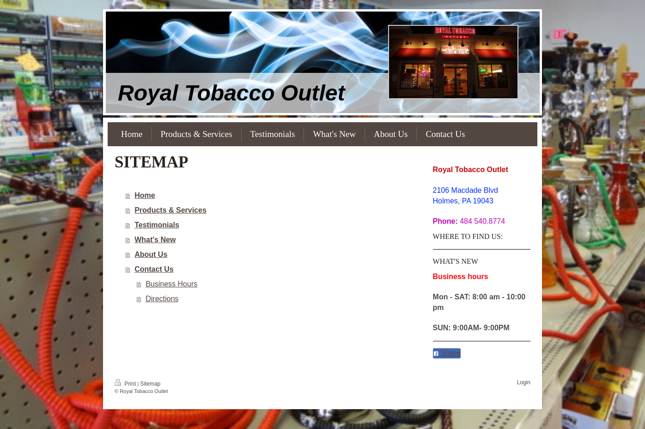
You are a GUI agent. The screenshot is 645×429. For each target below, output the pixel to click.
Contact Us (153, 269)
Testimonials (156, 225)
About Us (150, 254)
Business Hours (171, 284)
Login (523, 382)
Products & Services (170, 210)
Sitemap (150, 384)
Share (447, 353)
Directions (162, 299)
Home (144, 195)
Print (126, 384)
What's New (155, 240)
